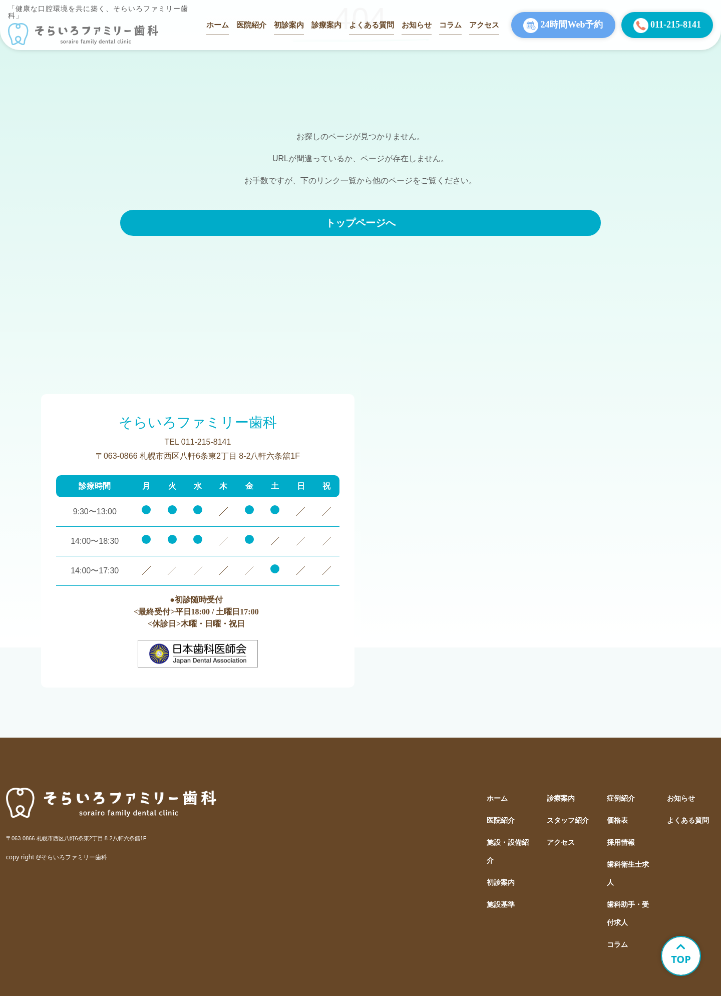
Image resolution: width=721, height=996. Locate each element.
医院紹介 (251, 25)
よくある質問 (371, 25)
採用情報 (621, 842)
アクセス (484, 25)
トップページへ (360, 222)
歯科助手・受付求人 (628, 913)
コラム (450, 25)
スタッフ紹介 (568, 820)
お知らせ (417, 25)
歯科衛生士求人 (628, 873)
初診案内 (289, 25)
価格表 (617, 820)
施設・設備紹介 (508, 851)
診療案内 (326, 25)
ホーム (217, 25)
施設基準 (501, 904)
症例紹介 (621, 798)
